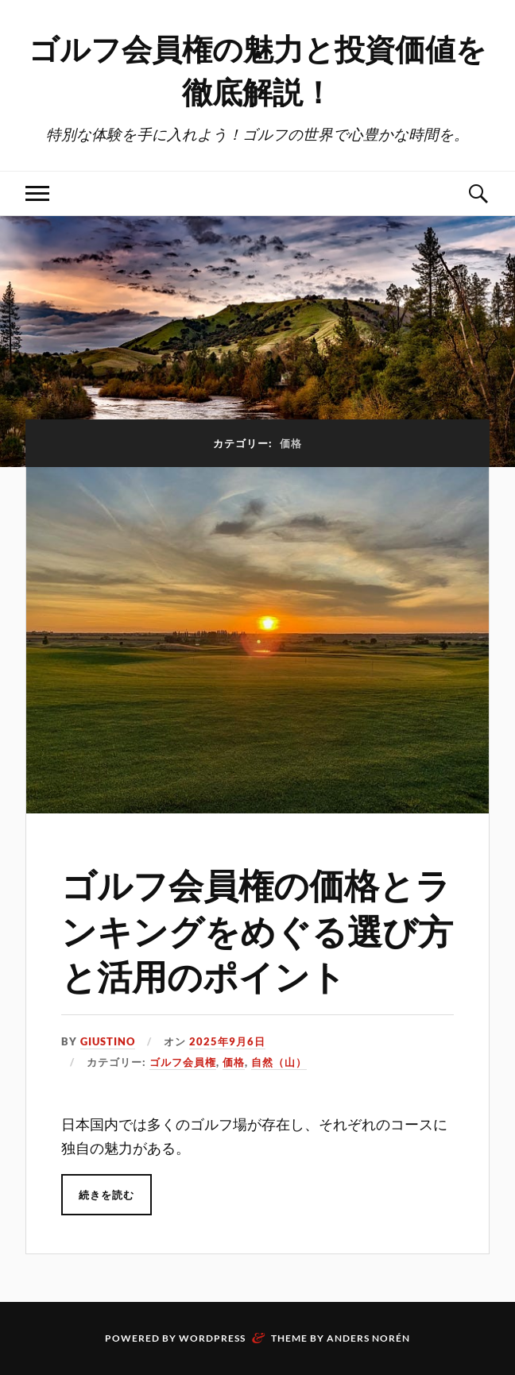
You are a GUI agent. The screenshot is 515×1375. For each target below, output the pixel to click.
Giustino (107, 1041)
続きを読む (106, 1194)
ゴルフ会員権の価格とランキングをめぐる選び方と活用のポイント (257, 929)
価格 (234, 1062)
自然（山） (279, 1062)
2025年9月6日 (227, 1041)
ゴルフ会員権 (182, 1062)
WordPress (212, 1338)
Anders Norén (368, 1338)
